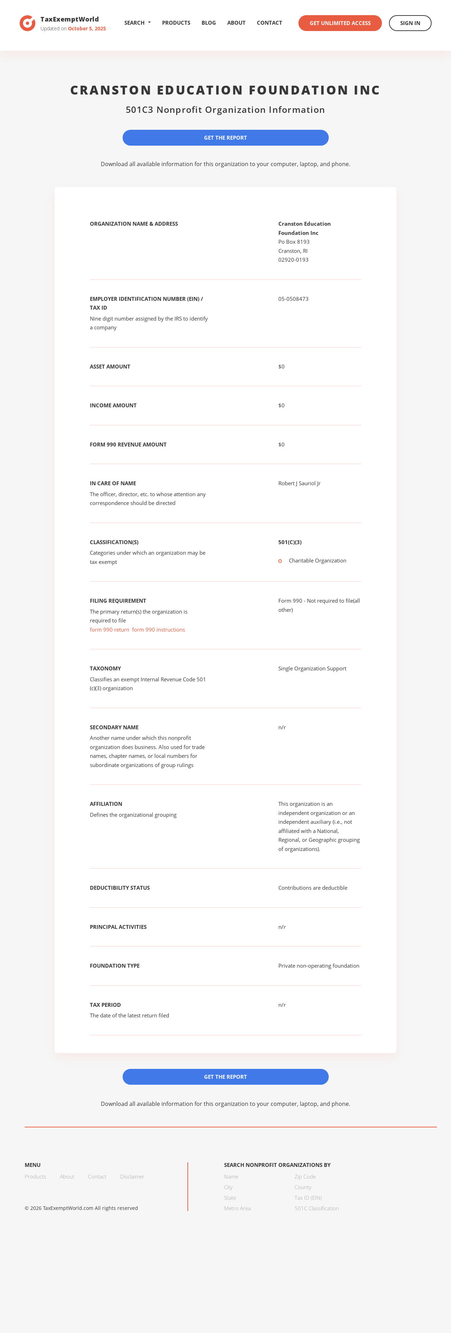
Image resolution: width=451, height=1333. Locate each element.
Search (137, 22)
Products (176, 22)
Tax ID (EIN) (308, 1197)
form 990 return (109, 629)
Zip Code (305, 1176)
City (228, 1187)
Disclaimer (132, 1176)
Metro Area (237, 1208)
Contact (269, 22)
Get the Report (225, 137)
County (303, 1187)
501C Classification (317, 1208)
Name (231, 1176)
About (236, 22)
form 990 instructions (158, 629)
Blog (209, 22)
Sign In (410, 22)
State (230, 1197)
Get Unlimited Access (340, 22)
